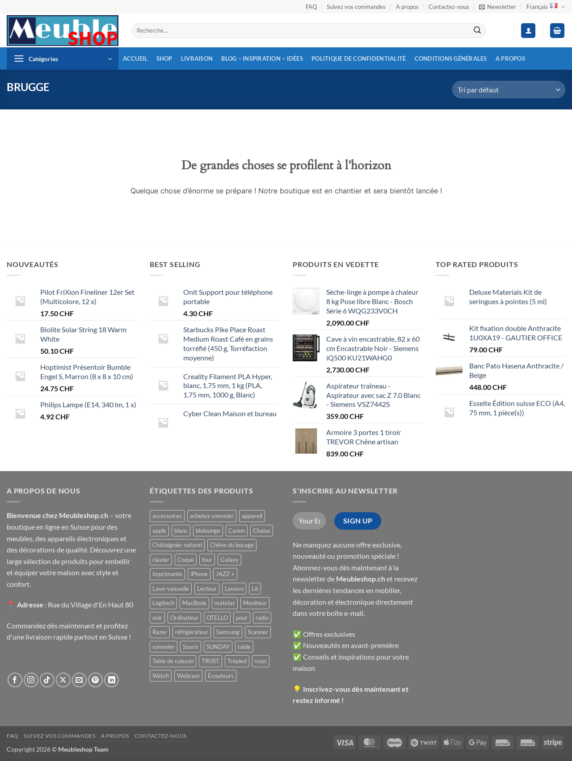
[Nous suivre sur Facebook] (15, 680)
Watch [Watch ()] (160, 675)
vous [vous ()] (261, 661)
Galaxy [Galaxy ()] (229, 559)
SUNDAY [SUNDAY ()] (218, 646)
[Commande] (508, 89)
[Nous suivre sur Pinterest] (95, 680)
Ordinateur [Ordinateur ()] (184, 617)
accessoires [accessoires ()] (167, 515)
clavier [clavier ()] (160, 559)
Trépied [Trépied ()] (237, 661)
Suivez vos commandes (356, 6)
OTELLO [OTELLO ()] (217, 617)
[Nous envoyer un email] (79, 680)
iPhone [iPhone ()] (199, 573)
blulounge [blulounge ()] (208, 530)
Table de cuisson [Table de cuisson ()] (172, 661)
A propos (407, 6)
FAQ (311, 6)
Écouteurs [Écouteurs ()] (221, 675)
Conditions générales (451, 58)
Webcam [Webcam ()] (188, 675)
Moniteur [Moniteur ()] (255, 602)
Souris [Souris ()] (190, 646)
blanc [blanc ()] (181, 530)
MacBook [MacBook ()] (194, 602)
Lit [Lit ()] (255, 588)
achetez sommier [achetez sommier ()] (212, 515)
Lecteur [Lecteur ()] (207, 588)
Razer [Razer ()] (159, 632)
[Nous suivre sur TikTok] (47, 680)
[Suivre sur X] (63, 680)
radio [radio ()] (262, 617)
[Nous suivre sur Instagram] (31, 680)
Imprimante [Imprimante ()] (167, 573)
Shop (164, 58)
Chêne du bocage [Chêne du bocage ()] (232, 544)
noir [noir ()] (157, 617)
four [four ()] (207, 559)
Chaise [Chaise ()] (261, 530)
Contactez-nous (449, 6)
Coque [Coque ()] (185, 559)
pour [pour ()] (242, 617)
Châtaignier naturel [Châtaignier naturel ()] (177, 544)
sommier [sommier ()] (163, 646)
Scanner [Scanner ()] (258, 632)
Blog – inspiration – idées (262, 58)
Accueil (135, 58)
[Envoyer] (477, 30)
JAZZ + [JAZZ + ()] (225, 573)
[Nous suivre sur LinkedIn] (111, 680)
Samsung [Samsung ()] (228, 632)
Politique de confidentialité (358, 58)
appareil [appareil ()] (252, 515)
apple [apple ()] (159, 530)
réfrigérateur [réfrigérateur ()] (191, 632)
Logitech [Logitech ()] (163, 602)
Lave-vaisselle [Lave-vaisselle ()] (170, 588)
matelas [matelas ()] (224, 602)
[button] (497, 6)
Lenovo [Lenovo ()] (234, 588)
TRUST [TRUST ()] (210, 661)
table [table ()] (244, 646)
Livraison (197, 58)
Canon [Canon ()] (236, 530)
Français (545, 7)
